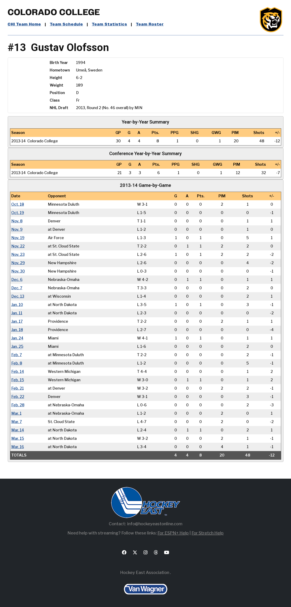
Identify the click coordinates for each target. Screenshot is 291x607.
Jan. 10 (17, 304)
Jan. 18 (17, 329)
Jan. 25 (17, 346)
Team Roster (150, 24)
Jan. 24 (17, 338)
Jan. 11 (16, 313)
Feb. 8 (16, 363)
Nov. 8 (17, 221)
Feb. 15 (17, 379)
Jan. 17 (17, 321)
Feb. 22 (17, 396)
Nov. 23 (18, 254)
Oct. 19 (17, 212)
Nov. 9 (17, 229)
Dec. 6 (17, 279)
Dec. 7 (16, 288)
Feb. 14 (17, 371)
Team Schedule (66, 24)
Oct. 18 (17, 204)
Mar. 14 (17, 430)
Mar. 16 (17, 446)
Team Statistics (109, 24)
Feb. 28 (17, 405)
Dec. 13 (17, 296)
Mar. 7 (16, 421)
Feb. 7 (16, 354)
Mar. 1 (16, 413)
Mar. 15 (17, 438)
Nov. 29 (18, 262)
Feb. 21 (17, 388)
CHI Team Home (24, 24)
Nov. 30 (18, 271)
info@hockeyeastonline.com (154, 523)
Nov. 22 (18, 246)
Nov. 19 (17, 237)
